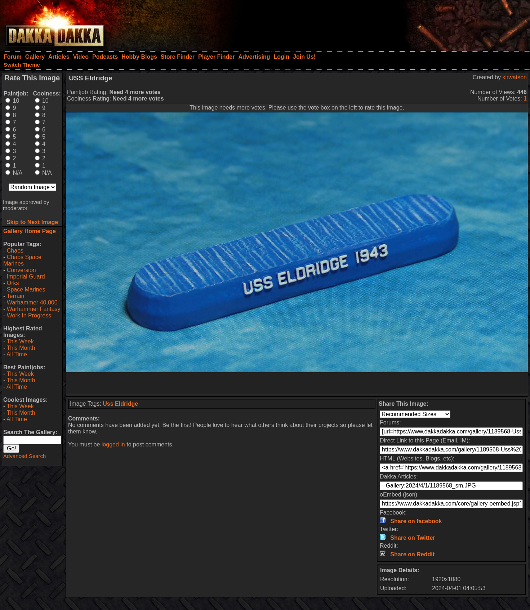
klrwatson (514, 77)
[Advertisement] (433, 23)
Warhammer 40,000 (32, 302)
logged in (113, 444)
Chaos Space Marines (22, 260)
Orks (13, 283)
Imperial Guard (26, 276)
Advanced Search (24, 456)
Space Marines (26, 289)
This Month (20, 348)
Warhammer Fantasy (34, 309)
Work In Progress (29, 315)
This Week (20, 341)
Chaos (15, 251)
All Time (16, 354)
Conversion (21, 270)
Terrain (15, 296)
